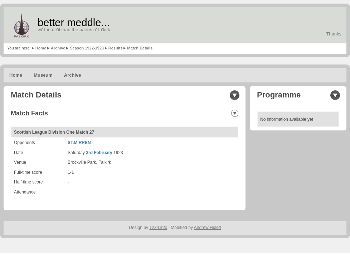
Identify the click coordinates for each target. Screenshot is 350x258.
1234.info (158, 227)
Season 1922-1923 (87, 48)
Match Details (139, 48)
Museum (43, 75)
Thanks (333, 34)
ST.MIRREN (79, 142)
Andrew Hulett (207, 227)
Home (41, 48)
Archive (58, 48)
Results (115, 48)
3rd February (99, 152)
